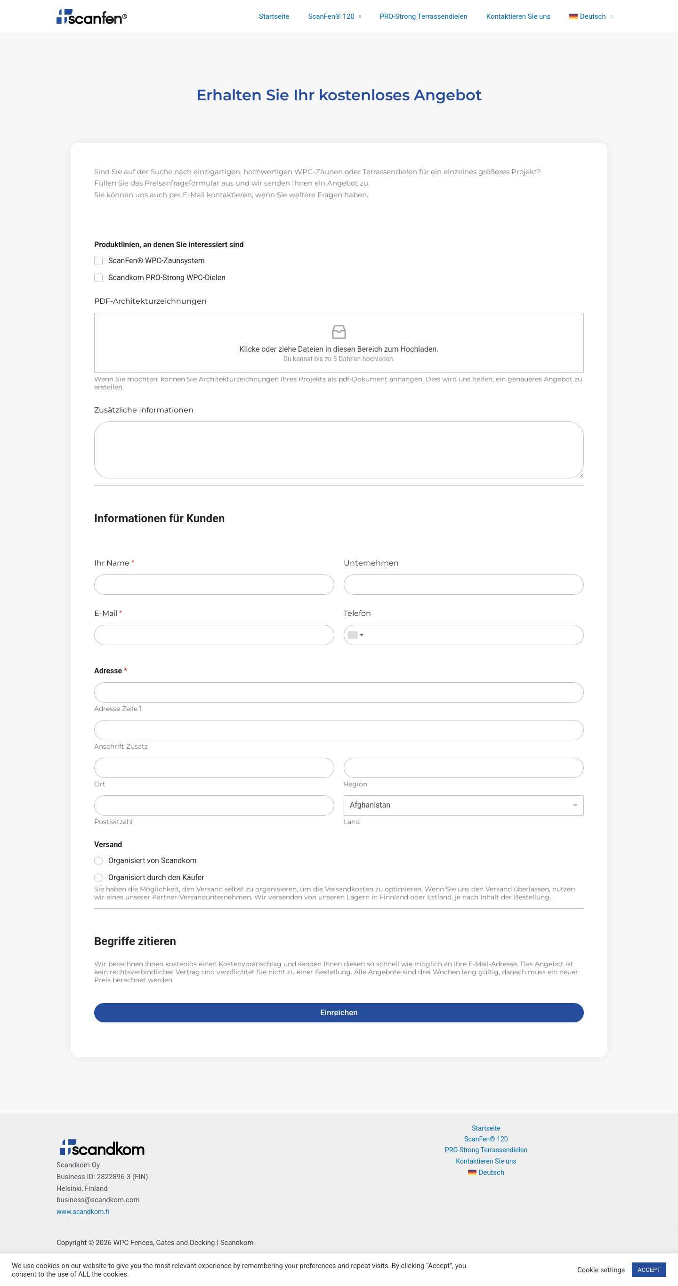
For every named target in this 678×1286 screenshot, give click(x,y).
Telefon (357, 613)
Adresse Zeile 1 (118, 709)
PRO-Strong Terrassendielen (435, 16)
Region (355, 784)
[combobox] (355, 635)
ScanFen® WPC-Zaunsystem (156, 260)
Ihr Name (114, 562)
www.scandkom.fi (84, 1211)
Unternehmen (371, 562)
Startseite (295, 16)
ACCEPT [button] (649, 1269)
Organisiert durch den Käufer (156, 877)
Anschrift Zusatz (121, 747)
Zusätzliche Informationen (144, 409)
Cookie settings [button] (601, 1270)
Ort (99, 784)
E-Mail (108, 613)
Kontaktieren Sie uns (525, 16)
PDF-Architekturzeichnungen (150, 301)
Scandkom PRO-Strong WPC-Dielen (167, 277)
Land (352, 822)
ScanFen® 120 (348, 16)
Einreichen (339, 1012)
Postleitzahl (113, 822)
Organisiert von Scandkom (152, 860)
